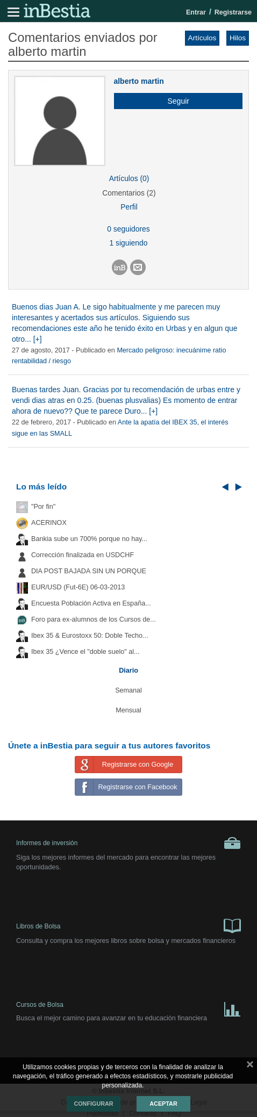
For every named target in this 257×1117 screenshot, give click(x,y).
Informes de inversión (128, 843)
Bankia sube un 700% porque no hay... (89, 539)
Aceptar (163, 1103)
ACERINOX (49, 523)
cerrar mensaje (250, 1066)
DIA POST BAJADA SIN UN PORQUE (88, 571)
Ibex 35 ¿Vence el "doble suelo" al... (85, 651)
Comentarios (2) (128, 193)
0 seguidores (128, 229)
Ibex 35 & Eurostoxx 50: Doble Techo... (89, 635)
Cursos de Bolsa (128, 1007)
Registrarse (233, 12)
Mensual (128, 710)
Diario (128, 670)
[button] (174, 101)
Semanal (128, 690)
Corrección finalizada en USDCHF (82, 555)
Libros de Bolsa (128, 925)
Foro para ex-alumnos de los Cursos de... (93, 619)
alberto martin (138, 81)
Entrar (196, 12)
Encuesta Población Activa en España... (91, 603)
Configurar (93, 1103)
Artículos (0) (129, 178)
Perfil (129, 207)
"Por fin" (43, 506)
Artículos (202, 38)
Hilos (238, 38)
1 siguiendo (129, 243)
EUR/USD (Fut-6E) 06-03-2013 (78, 587)
